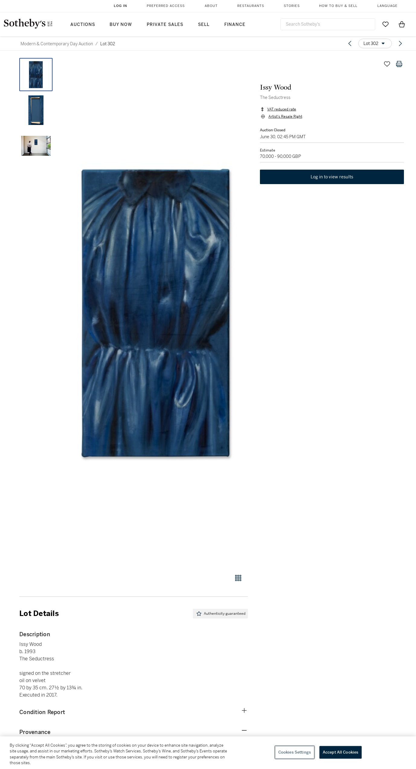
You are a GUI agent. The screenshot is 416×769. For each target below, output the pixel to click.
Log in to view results (332, 177)
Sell (204, 24)
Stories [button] (292, 6)
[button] (157, 312)
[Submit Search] (368, 24)
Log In (120, 6)
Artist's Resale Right (285, 116)
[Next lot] (400, 43)
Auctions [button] (82, 24)
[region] (208, 752)
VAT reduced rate (281, 109)
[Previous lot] (350, 43)
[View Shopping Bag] (401, 24)
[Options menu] (375, 43)
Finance (234, 24)
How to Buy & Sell (338, 6)
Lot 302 (107, 43)
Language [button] (387, 6)
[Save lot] (387, 64)
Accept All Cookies (340, 752)
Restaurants (250, 6)
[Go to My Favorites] (385, 24)
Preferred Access (166, 6)
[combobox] (327, 24)
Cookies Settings (294, 752)
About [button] (211, 6)
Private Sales (165, 24)
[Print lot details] (399, 64)
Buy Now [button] (121, 24)
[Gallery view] (238, 578)
